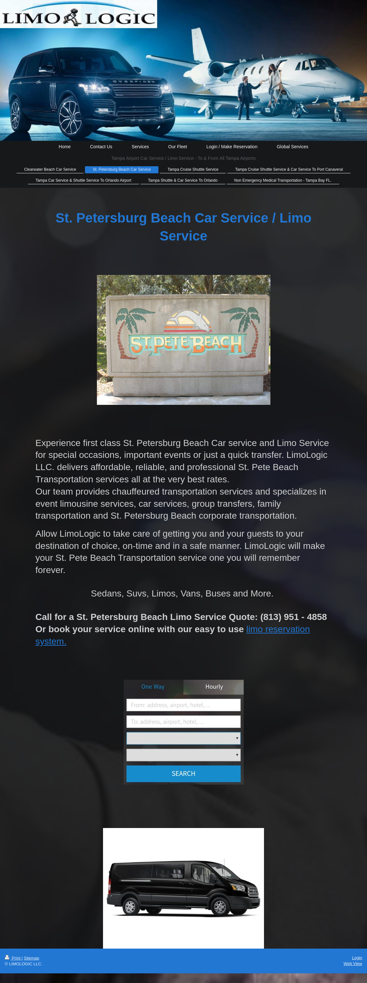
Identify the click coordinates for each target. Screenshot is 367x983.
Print (13, 958)
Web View (352, 963)
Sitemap (31, 958)
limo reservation (278, 629)
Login (357, 957)
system (49, 641)
